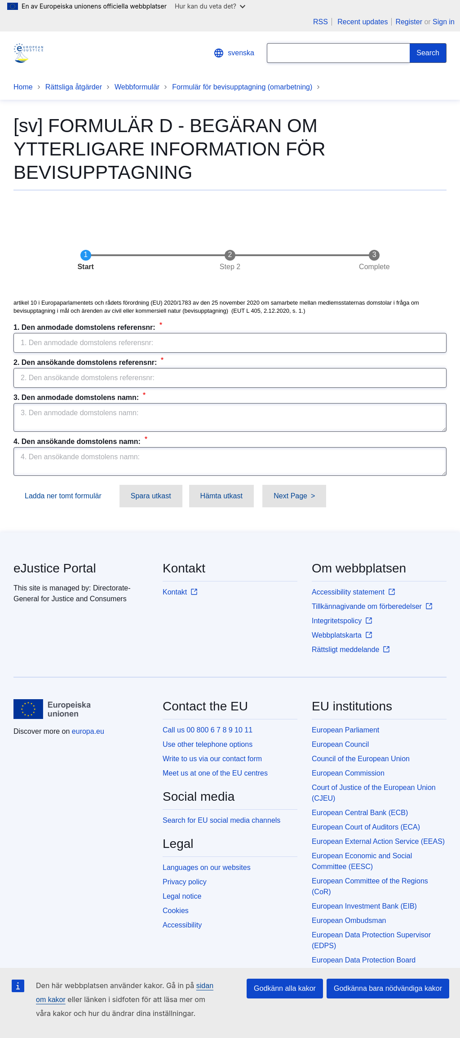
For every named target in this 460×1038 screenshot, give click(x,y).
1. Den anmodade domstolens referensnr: (85, 327)
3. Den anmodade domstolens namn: (77, 397)
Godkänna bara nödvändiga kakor (388, 988)
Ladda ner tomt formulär (63, 496)
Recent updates (362, 22)
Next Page (290, 496)
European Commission (348, 773)
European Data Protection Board (364, 960)
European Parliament (345, 730)
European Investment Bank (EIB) (364, 906)
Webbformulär (137, 87)
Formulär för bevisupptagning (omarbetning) (242, 87)
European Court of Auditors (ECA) (366, 827)
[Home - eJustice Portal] (28, 53)
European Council (340, 744)
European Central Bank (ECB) (360, 812)
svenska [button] (233, 53)
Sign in (444, 22)
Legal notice (182, 896)
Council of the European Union (361, 759)
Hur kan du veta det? (210, 6)
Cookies (176, 910)
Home (23, 87)
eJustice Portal (54, 568)
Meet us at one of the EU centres (215, 773)
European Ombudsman (349, 920)
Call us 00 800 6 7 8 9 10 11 (207, 730)
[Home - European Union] (52, 709)
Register (408, 22)
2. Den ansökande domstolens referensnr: (86, 362)
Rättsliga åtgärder (73, 87)
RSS (320, 22)
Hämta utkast (221, 496)
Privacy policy (185, 882)
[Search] (428, 53)
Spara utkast (151, 496)
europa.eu (88, 731)
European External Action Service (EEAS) (378, 841)
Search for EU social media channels (221, 820)
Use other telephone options (207, 744)
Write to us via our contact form (212, 759)
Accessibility (182, 925)
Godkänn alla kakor (285, 988)
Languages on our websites (207, 867)
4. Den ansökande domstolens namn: (77, 441)
